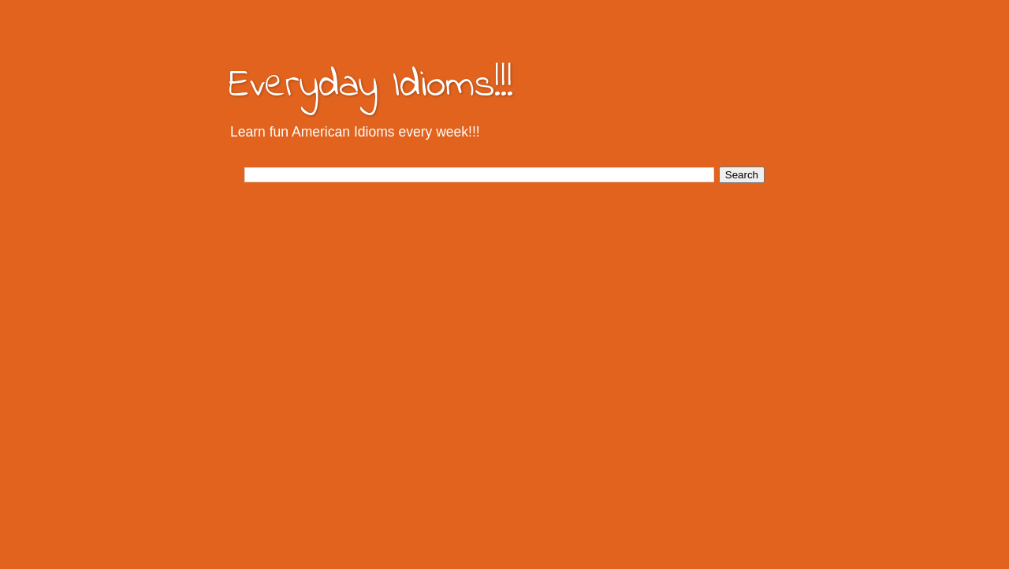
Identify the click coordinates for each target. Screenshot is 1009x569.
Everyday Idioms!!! (371, 85)
